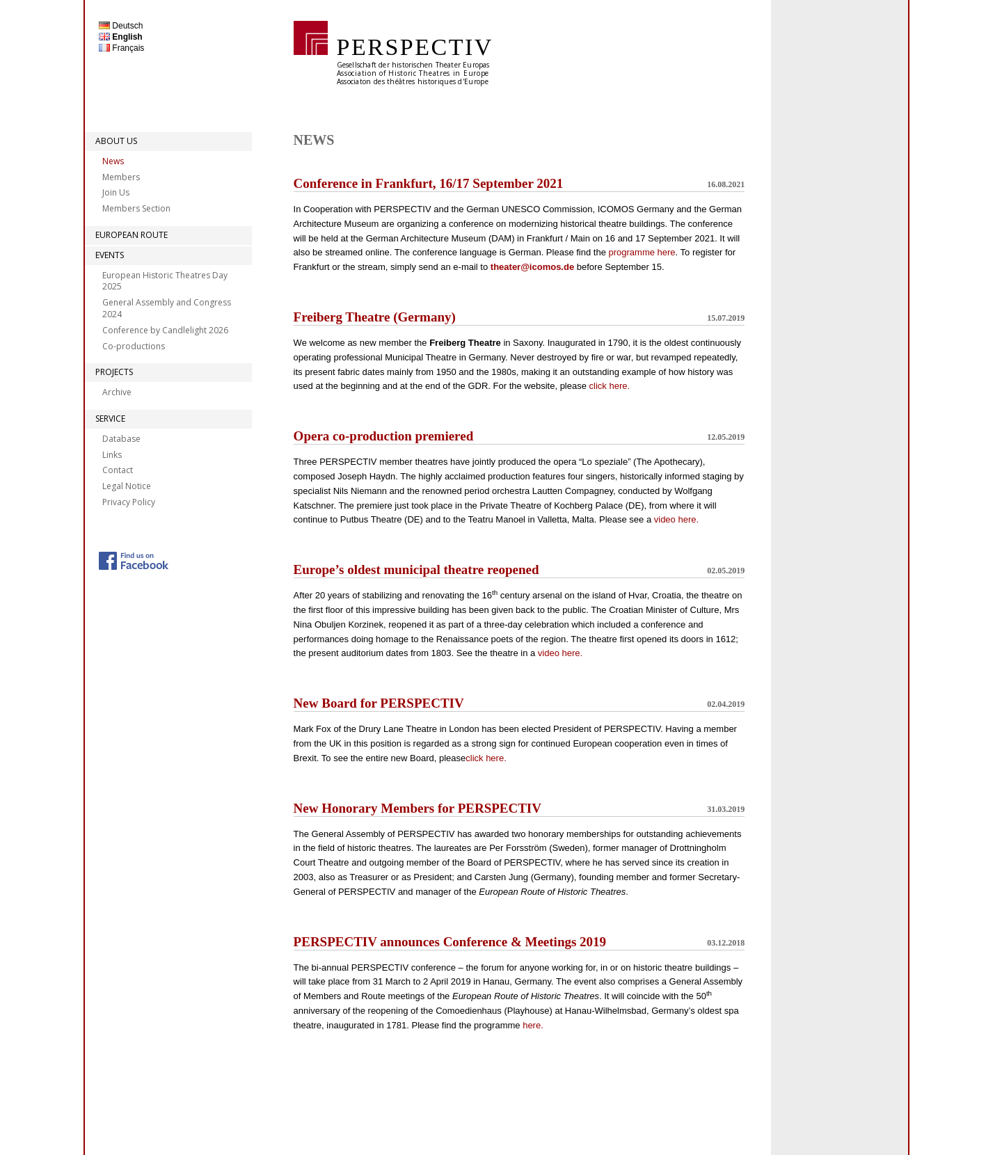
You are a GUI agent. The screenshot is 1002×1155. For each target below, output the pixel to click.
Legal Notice (126, 486)
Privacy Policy (128, 502)
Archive (117, 392)
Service (110, 418)
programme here (641, 252)
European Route (131, 235)
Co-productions (133, 346)
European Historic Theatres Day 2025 (165, 281)
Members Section (136, 208)
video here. (676, 519)
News (113, 161)
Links (112, 455)
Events (109, 255)
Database (121, 439)
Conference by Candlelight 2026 (165, 330)
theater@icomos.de (532, 267)
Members (121, 177)
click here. (609, 386)
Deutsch (121, 26)
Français (121, 48)
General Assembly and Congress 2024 (166, 308)
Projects (114, 372)
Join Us (115, 192)
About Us (116, 141)
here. (533, 1025)
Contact (117, 470)
